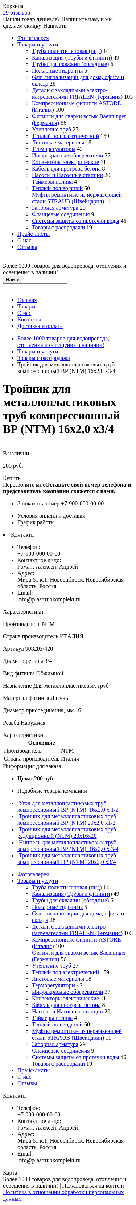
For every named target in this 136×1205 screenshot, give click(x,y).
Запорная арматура (55, 208)
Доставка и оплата (40, 326)
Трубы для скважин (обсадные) (70, 64)
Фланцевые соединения (61, 214)
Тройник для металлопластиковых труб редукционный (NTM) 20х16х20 (66, 832)
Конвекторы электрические (65, 162)
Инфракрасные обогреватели (67, 155)
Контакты (29, 319)
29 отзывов (16, 12)
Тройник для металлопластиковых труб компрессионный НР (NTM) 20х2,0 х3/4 (66, 858)
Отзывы (27, 247)
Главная (27, 300)
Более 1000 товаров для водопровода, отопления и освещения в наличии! (63, 341)
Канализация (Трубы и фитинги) (72, 57)
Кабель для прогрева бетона (66, 168)
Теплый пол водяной (57, 188)
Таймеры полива (52, 182)
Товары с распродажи (58, 227)
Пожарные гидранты (57, 70)
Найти (13, 279)
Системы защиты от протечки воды (75, 221)
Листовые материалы (58, 142)
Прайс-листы (33, 234)
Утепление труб (51, 129)
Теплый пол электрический (65, 136)
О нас (24, 240)
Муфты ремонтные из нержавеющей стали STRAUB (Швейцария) (77, 198)
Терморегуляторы (53, 149)
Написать (54, 25)
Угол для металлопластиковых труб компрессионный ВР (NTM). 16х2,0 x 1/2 (67, 806)
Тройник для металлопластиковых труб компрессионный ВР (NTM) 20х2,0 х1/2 (66, 819)
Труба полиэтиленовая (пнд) (67, 51)
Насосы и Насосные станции (67, 175)
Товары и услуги (37, 44)
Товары (26, 306)
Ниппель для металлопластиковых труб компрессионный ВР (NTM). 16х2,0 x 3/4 (67, 845)
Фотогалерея (33, 38)
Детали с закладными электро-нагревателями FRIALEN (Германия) (77, 93)
